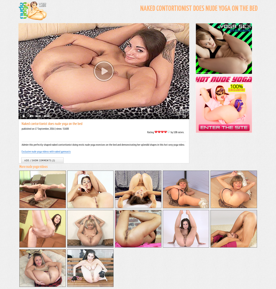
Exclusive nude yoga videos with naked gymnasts (46, 151)
